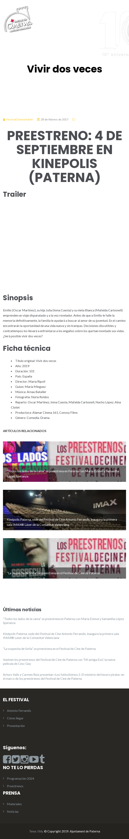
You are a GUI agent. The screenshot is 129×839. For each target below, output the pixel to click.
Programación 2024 (20, 778)
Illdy (40, 831)
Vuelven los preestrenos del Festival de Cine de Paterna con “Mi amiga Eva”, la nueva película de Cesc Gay (59, 661)
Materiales (14, 804)
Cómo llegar (15, 718)
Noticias (13, 811)
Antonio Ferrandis (19, 710)
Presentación (16, 726)
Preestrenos (15, 786)
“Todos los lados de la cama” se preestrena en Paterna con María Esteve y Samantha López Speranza (63, 621)
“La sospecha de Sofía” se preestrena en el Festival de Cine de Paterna (49, 648)
